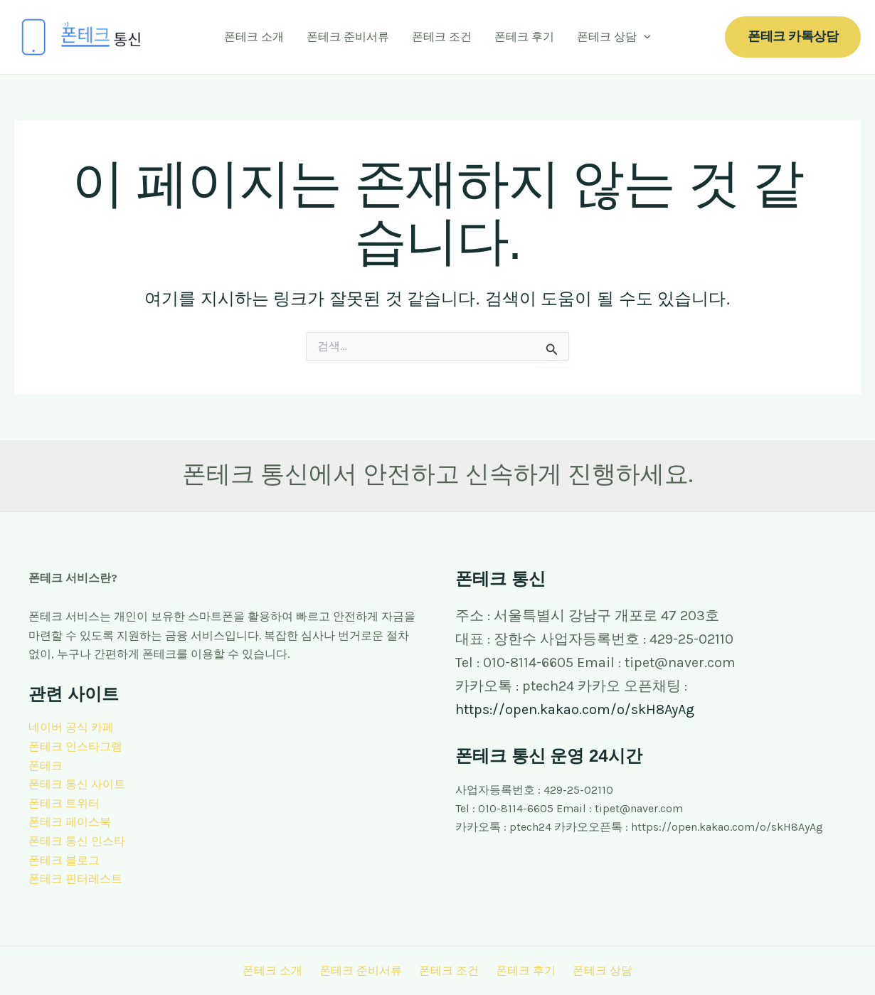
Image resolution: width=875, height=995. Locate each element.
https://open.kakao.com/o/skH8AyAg (574, 709)
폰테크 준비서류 (348, 36)
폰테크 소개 (254, 36)
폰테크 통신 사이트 (76, 784)
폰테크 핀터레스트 (75, 878)
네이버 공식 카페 (71, 727)
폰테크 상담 (614, 37)
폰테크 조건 (442, 36)
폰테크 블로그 (64, 859)
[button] (793, 36)
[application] (644, 37)
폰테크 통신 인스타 (76, 840)
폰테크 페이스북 (69, 821)
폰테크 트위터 (64, 802)
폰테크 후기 (524, 36)
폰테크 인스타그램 (75, 746)
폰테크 (45, 765)
